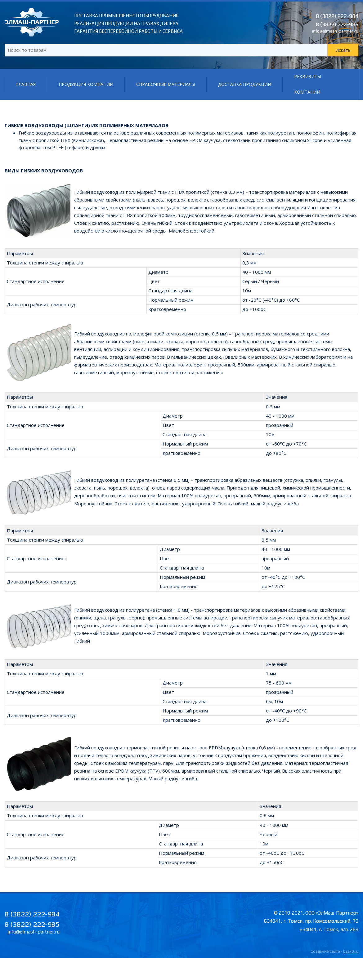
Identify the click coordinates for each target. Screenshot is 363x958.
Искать (343, 50)
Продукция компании (86, 84)
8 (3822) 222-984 (337, 16)
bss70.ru (350, 951)
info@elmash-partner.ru (335, 31)
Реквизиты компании (307, 84)
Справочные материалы (165, 84)
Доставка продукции (244, 84)
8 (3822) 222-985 (337, 24)
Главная (26, 84)
